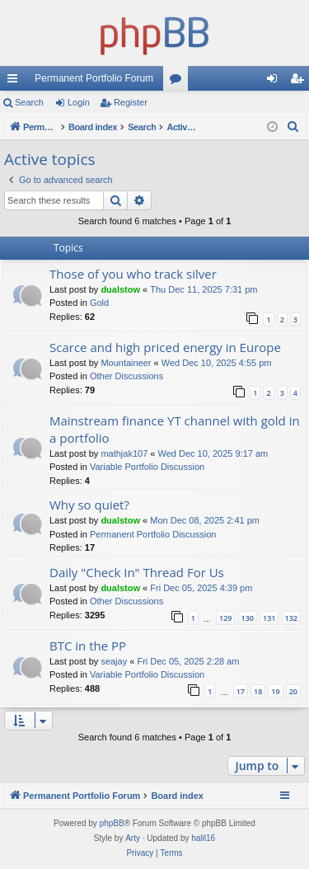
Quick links (16, 82)
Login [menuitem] (275, 82)
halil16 (203, 838)
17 (240, 691)
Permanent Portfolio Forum (94, 78)
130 (247, 618)
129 (225, 618)
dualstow (120, 289)
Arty (132, 838)
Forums (179, 82)
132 (291, 618)
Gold (99, 303)
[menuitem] (293, 127)
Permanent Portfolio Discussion (153, 534)
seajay (114, 661)
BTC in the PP (87, 645)
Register (130, 102)
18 (258, 691)
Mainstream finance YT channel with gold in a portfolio (174, 429)
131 (269, 618)
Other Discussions (126, 376)
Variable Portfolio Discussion (147, 467)
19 (275, 691)
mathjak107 (124, 453)
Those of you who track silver (133, 273)
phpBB (112, 823)
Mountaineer (126, 363)
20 (293, 691)
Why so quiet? (89, 504)
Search (29, 102)
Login (79, 102)
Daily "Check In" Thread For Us (136, 572)
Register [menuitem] (300, 82)
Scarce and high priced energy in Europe (165, 347)
